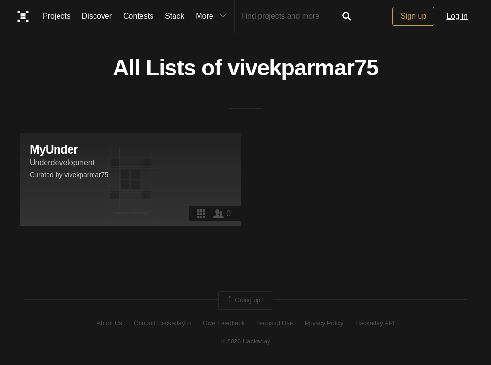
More (213, 16)
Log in (457, 16)
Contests (138, 16)
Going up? (245, 300)
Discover (97, 16)
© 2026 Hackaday (245, 341)
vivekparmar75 (302, 67)
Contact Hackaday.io (162, 323)
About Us (109, 323)
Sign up (413, 16)
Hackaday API (375, 323)
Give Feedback (224, 323)
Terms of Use (275, 323)
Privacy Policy (324, 323)
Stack (174, 16)
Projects (56, 16)
